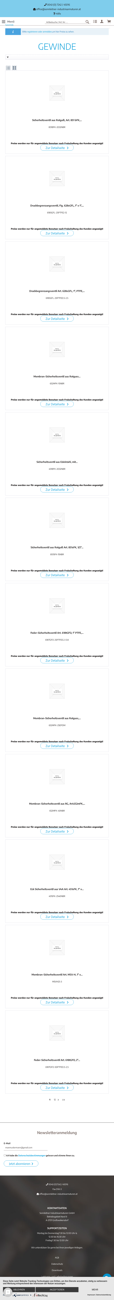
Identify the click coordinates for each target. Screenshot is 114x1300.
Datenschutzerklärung (103, 1295)
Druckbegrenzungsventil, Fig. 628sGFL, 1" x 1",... (57, 205)
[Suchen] (87, 22)
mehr (95, 1289)
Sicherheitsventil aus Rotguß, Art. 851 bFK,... (57, 120)
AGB (57, 1257)
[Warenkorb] (109, 22)
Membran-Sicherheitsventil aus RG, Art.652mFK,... (57, 803)
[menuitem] (8, 22)
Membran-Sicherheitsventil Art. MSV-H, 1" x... (57, 974)
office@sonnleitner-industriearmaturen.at (58, 9)
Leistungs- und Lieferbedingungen (57, 1276)
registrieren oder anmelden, (39, 31)
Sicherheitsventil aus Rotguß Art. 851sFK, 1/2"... (57, 547)
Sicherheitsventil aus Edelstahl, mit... (57, 461)
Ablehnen (19, 1289)
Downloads (57, 1270)
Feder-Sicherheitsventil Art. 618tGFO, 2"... (57, 1060)
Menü (8, 21)
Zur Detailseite (57, 148)
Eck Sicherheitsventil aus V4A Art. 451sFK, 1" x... (57, 889)
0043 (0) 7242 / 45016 (57, 4)
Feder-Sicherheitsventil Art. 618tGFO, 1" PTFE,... (57, 632)
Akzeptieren (57, 1289)
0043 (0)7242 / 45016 (57, 1184)
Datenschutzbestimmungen (31, 1155)
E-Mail (7, 1143)
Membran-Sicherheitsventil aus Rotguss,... (57, 718)
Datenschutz (57, 1264)
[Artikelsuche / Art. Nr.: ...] (67, 21)
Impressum (91, 1295)
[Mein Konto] (102, 22)
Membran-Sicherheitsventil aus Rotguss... (57, 376)
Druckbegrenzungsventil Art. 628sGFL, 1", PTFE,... (57, 291)
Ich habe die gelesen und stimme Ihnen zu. (39, 1155)
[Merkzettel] (95, 22)
